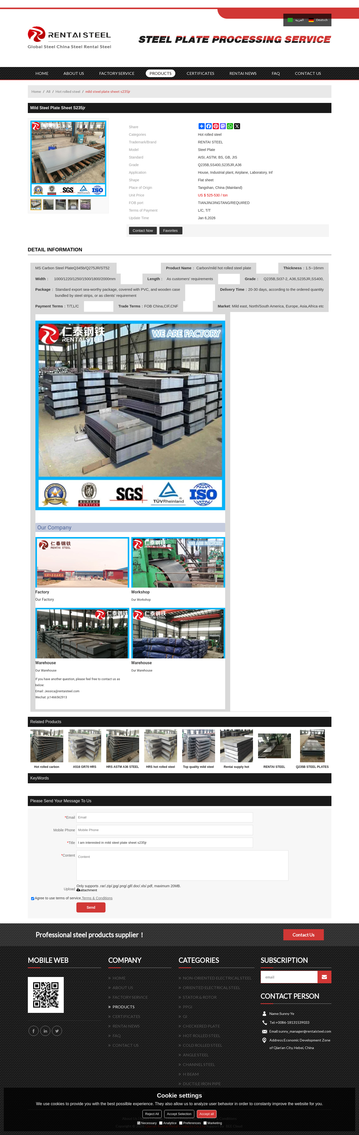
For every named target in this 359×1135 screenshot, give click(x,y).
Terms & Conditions (97, 898)
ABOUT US (74, 73)
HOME (41, 73)
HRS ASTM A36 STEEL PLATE (122, 768)
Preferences (190, 1123)
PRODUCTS (161, 73)
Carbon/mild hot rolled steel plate (223, 268)
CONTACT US (308, 73)
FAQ (276, 73)
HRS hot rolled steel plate (160, 768)
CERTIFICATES (200, 73)
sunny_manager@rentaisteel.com (305, 1031)
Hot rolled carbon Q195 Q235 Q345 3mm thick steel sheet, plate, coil (46, 768)
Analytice (168, 1123)
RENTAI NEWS (243, 73)
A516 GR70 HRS (84, 767)
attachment (86, 890)
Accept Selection (179, 1114)
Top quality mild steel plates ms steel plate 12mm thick (198, 768)
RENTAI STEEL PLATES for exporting (274, 768)
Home (36, 91)
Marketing (212, 1123)
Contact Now (143, 231)
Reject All (152, 1114)
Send (91, 907)
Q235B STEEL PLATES (312, 767)
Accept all (207, 1114)
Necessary (147, 1123)
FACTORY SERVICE (116, 73)
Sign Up (260, 5)
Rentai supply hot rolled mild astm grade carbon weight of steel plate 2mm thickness (236, 768)
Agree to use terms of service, (72, 898)
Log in (249, 5)
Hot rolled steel (68, 91)
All (48, 91)
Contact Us (303, 935)
